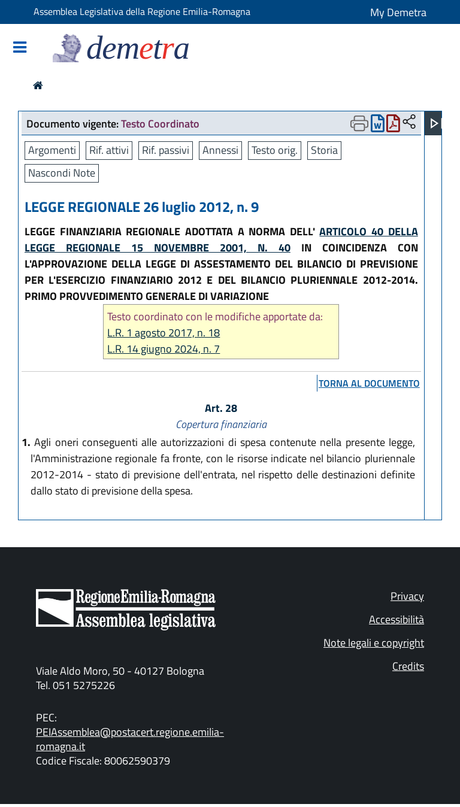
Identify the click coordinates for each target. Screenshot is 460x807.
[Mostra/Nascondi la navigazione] (19, 48)
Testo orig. (275, 150)
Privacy (407, 596)
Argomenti (52, 150)
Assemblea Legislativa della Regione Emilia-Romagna (142, 11)
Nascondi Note (61, 173)
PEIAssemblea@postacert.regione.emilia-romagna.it (130, 739)
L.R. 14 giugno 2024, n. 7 (163, 349)
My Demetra (398, 12)
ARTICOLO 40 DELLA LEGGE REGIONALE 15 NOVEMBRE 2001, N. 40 (221, 239)
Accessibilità (396, 619)
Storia (324, 150)
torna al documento (369, 383)
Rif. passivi (165, 150)
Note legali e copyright (373, 643)
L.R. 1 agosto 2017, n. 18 (163, 332)
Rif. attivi (109, 150)
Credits (408, 666)
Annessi (220, 150)
